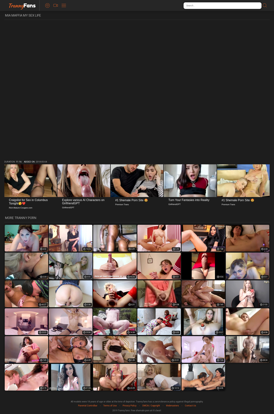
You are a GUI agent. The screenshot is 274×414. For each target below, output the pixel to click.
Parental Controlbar (87, 405)
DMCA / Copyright (151, 405)
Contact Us (190, 405)
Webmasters (172, 405)
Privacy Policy (129, 405)
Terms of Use (110, 405)
